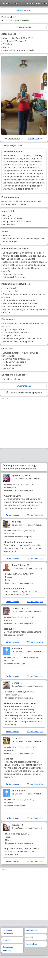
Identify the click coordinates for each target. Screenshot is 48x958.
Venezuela (38, 478)
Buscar (18, 3)
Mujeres (29, 937)
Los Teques (19, 478)
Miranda (28, 478)
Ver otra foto (33, 139)
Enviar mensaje (23, 27)
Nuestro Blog (31, 944)
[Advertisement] (24, 423)
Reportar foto (14, 139)
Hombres (6, 940)
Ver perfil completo (35, 515)
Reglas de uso (32, 930)
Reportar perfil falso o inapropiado (25, 393)
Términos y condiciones (8, 931)
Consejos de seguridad (8, 948)
